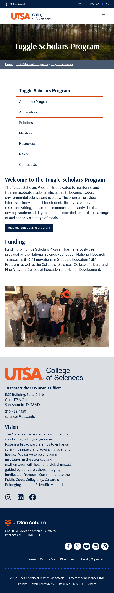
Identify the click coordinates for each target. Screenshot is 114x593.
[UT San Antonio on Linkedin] (96, 546)
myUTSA (94, 4)
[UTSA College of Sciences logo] (31, 16)
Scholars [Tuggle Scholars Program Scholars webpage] (26, 123)
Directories (67, 559)
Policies (22, 584)
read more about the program (29, 228)
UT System (89, 584)
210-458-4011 (30, 534)
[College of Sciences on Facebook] (33, 498)
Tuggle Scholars (62, 64)
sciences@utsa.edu (20, 416)
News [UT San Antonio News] (79, 4)
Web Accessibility (43, 584)
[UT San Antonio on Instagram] (105, 546)
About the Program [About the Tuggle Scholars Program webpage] (34, 102)
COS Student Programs (32, 64)
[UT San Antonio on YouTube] (86, 546)
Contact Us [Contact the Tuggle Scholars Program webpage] (28, 165)
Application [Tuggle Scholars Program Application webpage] (28, 112)
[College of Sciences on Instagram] (9, 498)
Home (9, 64)
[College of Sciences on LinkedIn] (21, 498)
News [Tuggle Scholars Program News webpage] (23, 154)
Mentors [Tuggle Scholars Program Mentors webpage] (25, 133)
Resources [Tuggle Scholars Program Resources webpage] (27, 144)
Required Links (68, 584)
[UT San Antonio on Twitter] (77, 546)
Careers (32, 559)
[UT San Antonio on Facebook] (68, 546)
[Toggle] (103, 16)
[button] (107, 4)
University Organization (92, 559)
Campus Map (48, 559)
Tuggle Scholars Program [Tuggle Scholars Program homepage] (44, 90)
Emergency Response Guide (86, 578)
